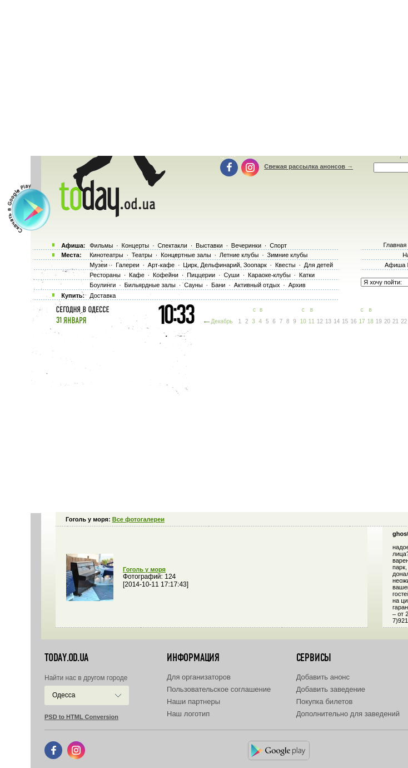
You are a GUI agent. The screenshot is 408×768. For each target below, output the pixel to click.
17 (362, 321)
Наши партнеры (193, 701)
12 (320, 321)
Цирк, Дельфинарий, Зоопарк (224, 265)
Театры (142, 255)
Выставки (209, 245)
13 (328, 321)
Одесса (63, 695)
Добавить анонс (323, 677)
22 (404, 321)
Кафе (137, 275)
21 (395, 321)
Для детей (318, 265)
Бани (218, 285)
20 (387, 321)
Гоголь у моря (144, 569)
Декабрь (222, 321)
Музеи (98, 265)
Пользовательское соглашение (219, 689)
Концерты (135, 245)
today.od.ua (66, 658)
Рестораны (105, 275)
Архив (297, 285)
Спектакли (172, 245)
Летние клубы (239, 255)
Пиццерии (201, 275)
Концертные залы (186, 255)
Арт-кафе (161, 265)
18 (370, 321)
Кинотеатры (106, 255)
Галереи (127, 265)
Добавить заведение (330, 689)
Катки (307, 275)
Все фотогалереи (138, 519)
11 (312, 321)
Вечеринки (246, 245)
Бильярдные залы (150, 285)
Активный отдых (257, 285)
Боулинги (102, 285)
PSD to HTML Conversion (81, 716)
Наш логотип (188, 714)
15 (345, 321)
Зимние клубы (287, 255)
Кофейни (165, 275)
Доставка (102, 295)
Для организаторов (199, 677)
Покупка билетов (324, 701)
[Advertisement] (219, 417)
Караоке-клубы (269, 275)
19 (379, 321)
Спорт (278, 245)
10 (303, 321)
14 (337, 321)
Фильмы (101, 245)
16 (353, 321)
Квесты (285, 265)
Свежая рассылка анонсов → (308, 166)
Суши (231, 275)
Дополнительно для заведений (348, 714)
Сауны (193, 285)
